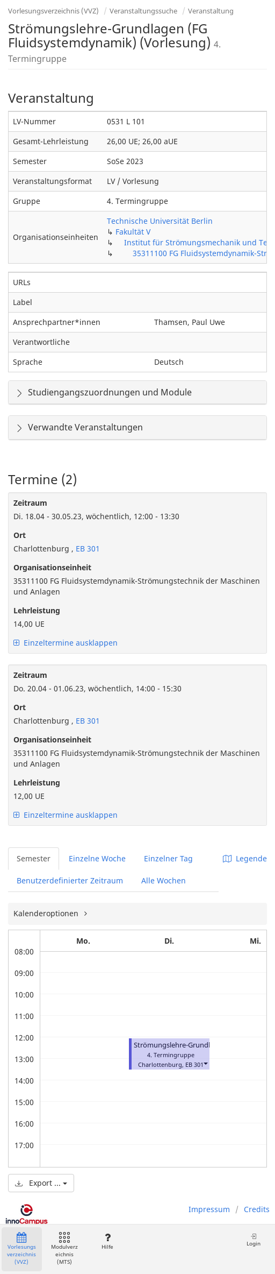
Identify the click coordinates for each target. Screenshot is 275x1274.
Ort (19, 535)
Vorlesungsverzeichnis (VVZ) (53, 11)
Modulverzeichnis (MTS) (64, 1249)
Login (253, 1240)
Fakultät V (132, 232)
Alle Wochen (163, 880)
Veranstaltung (211, 11)
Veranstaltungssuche (143, 11)
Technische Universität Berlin (160, 221)
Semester (33, 858)
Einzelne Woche (97, 858)
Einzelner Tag (168, 858)
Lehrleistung (36, 610)
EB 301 (87, 548)
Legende (245, 858)
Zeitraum (30, 503)
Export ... (41, 1183)
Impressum (209, 1209)
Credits (257, 1209)
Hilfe (107, 1241)
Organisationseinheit (52, 567)
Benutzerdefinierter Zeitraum (70, 880)
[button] (205, 1063)
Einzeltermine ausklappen (65, 643)
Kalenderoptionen (47, 913)
